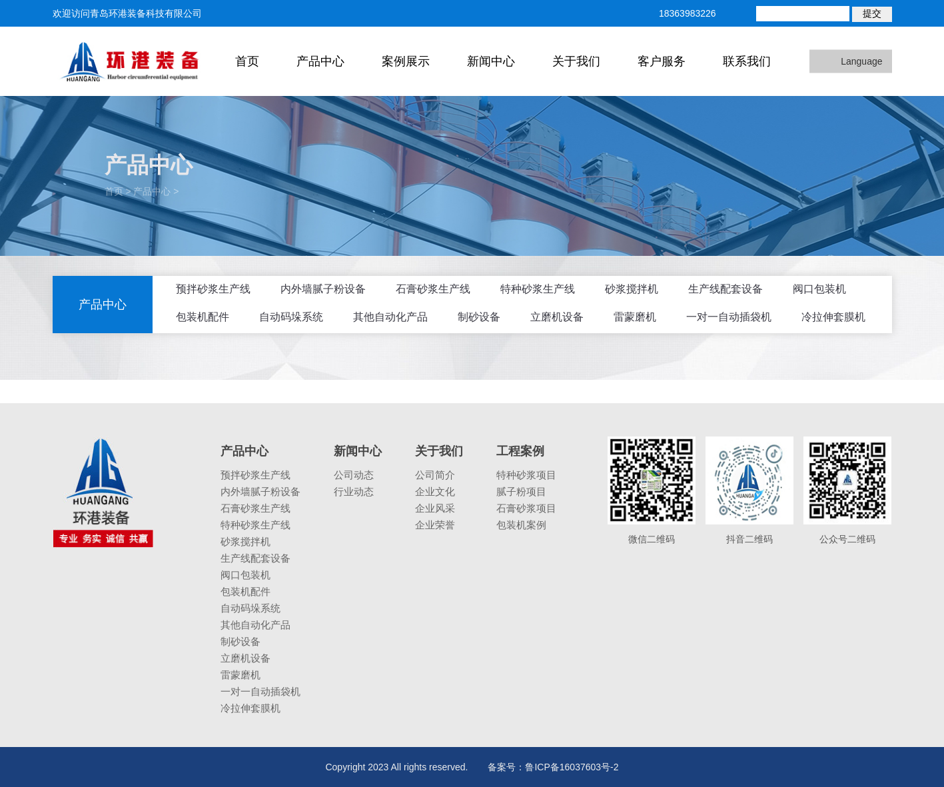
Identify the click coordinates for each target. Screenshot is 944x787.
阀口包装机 (819, 289)
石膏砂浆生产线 (433, 289)
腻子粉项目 (521, 491)
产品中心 (320, 61)
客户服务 (662, 61)
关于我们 (576, 61)
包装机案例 (521, 524)
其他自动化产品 (390, 317)
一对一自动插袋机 (728, 317)
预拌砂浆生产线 (213, 289)
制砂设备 (479, 317)
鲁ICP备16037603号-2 (571, 767)
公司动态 (354, 474)
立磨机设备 (557, 317)
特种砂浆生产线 (537, 289)
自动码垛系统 (291, 317)
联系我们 (747, 61)
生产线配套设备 (725, 289)
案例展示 (406, 61)
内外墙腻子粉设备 (323, 289)
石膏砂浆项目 (526, 508)
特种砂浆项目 (526, 474)
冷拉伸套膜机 (833, 317)
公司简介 (435, 474)
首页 (247, 61)
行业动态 (354, 491)
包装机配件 (202, 317)
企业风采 (435, 508)
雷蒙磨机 (635, 317)
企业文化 (435, 491)
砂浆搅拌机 (631, 289)
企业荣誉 (435, 524)
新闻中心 (491, 61)
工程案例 (520, 451)
